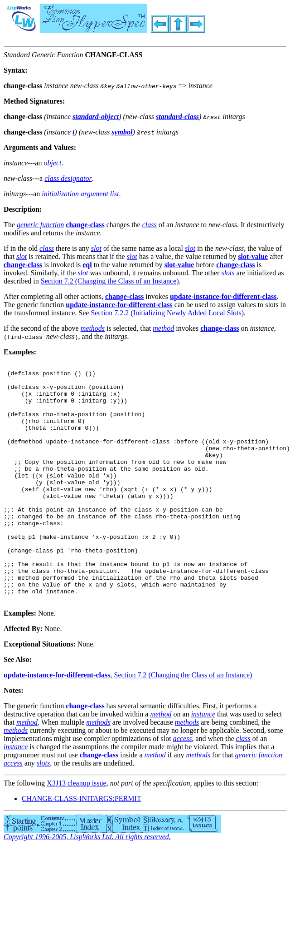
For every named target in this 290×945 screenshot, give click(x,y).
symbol (121, 132)
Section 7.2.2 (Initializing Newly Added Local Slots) (167, 313)
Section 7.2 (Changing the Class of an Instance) (110, 281)
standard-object (95, 116)
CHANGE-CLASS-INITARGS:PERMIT (81, 846)
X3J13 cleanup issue (76, 831)
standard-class (177, 116)
